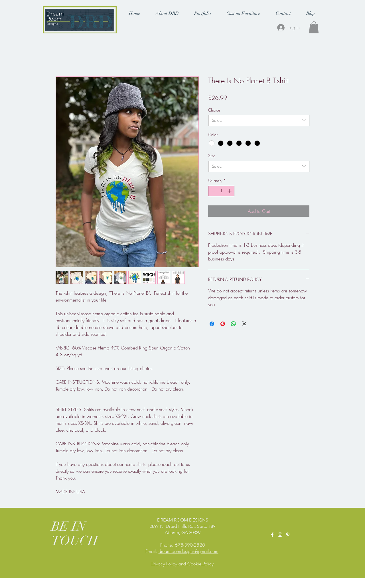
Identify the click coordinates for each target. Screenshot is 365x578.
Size (211, 155)
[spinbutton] (221, 191)
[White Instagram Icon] (280, 534)
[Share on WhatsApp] (233, 323)
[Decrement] (212, 191)
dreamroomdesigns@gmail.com (188, 551)
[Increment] (230, 191)
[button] (167, 13)
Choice (214, 110)
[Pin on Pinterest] (222, 323)
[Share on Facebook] (211, 323)
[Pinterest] (288, 534)
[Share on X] (244, 323)
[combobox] (258, 120)
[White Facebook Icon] (272, 534)
